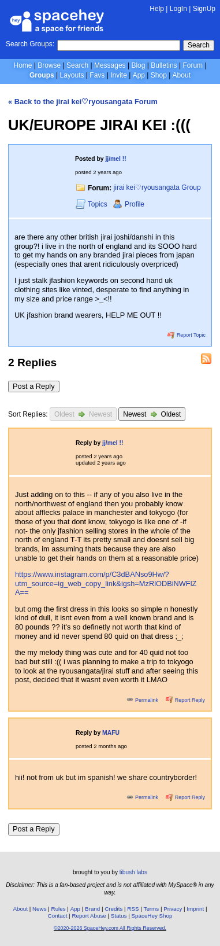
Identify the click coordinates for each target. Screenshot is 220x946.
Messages (110, 65)
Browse (49, 65)
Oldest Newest (83, 414)
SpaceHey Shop (152, 915)
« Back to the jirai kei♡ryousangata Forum (83, 101)
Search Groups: (30, 44)
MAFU (111, 733)
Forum (192, 65)
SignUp (204, 9)
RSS (133, 908)
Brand (92, 908)
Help (157, 9)
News (39, 908)
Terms (151, 908)
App (139, 75)
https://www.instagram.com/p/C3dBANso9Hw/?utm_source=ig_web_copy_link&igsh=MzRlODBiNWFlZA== (105, 583)
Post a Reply (34, 386)
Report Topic (186, 335)
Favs (97, 75)
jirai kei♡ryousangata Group (157, 188)
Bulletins (164, 65)
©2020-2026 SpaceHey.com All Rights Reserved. (110, 928)
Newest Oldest (152, 414)
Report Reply (185, 700)
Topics (92, 204)
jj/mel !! (115, 159)
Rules (58, 908)
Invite (118, 75)
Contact (58, 915)
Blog (138, 65)
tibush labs (133, 872)
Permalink (143, 700)
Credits (113, 908)
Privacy (172, 908)
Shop (159, 75)
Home (22, 65)
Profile (128, 204)
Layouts (72, 75)
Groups (41, 75)
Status (119, 915)
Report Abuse (89, 915)
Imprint (195, 908)
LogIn (178, 9)
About (182, 75)
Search (199, 45)
